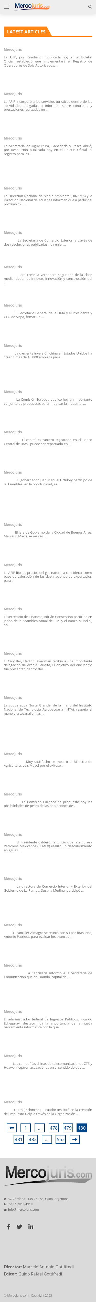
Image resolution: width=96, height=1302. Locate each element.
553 (61, 1139)
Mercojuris (13, 49)
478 (54, 1128)
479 (68, 1128)
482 (33, 1139)
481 (19, 1139)
